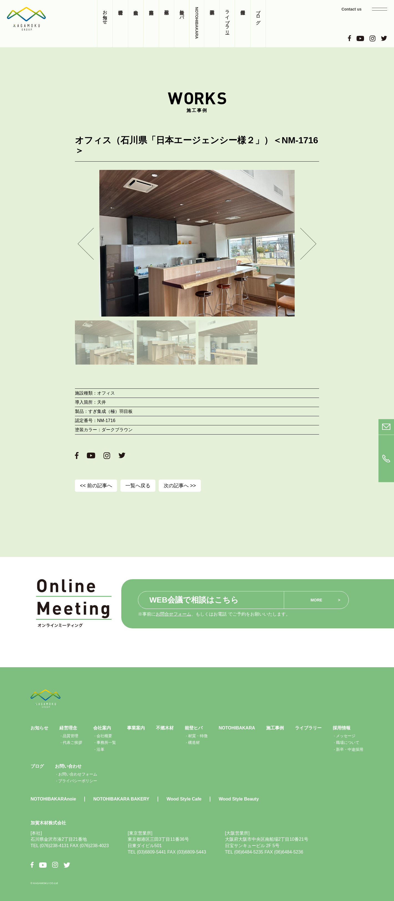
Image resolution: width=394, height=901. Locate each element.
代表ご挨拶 (72, 742)
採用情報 (242, 23)
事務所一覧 (106, 742)
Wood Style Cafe (183, 799)
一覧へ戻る (137, 485)
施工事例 (211, 23)
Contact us (352, 9)
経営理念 (120, 23)
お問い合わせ (68, 766)
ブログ (258, 14)
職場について (347, 742)
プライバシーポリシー (77, 781)
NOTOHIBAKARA (197, 23)
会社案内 (135, 23)
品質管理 (70, 736)
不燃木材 (166, 23)
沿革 (100, 749)
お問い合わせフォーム (77, 774)
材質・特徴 (198, 736)
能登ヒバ (182, 12)
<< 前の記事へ (96, 485)
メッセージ (345, 736)
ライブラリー (227, 19)
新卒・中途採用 (349, 749)
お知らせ (105, 14)
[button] (86, 244)
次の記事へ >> (180, 485)
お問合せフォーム (173, 614)
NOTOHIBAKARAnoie (53, 799)
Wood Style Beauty (239, 799)
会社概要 (104, 736)
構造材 (194, 742)
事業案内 (150, 23)
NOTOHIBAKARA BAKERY (121, 799)
